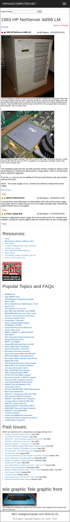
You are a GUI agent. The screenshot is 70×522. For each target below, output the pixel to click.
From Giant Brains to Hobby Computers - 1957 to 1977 (25, 465)
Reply (4, 194)
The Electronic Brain (12, 453)
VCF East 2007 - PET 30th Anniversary (19, 451)
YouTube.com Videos (12, 248)
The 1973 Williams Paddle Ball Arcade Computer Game (25, 446)
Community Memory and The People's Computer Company (26, 455)
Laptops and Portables (13, 463)
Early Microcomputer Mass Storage (18, 479)
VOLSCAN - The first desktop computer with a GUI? (24, 439)
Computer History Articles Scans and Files (20, 246)
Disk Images (9, 243)
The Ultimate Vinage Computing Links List (20, 255)
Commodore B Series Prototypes (17, 437)
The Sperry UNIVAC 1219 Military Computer (21, 448)
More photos (6, 190)
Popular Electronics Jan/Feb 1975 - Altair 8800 (22, 477)
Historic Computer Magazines (16, 467)
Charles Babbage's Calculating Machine (19, 458)
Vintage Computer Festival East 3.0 (18, 434)
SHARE (4, 27)
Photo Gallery (10, 253)
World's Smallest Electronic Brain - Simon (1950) (23, 470)
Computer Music (11, 475)
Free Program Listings (13, 472)
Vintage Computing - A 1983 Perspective (20, 460)
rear (10, 177)
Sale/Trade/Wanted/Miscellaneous (17, 250)
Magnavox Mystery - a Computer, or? (18, 444)
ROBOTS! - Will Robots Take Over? (18, 441)
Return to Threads (61, 25)
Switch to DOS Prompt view (15, 258)
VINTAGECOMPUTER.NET (19, 3)
